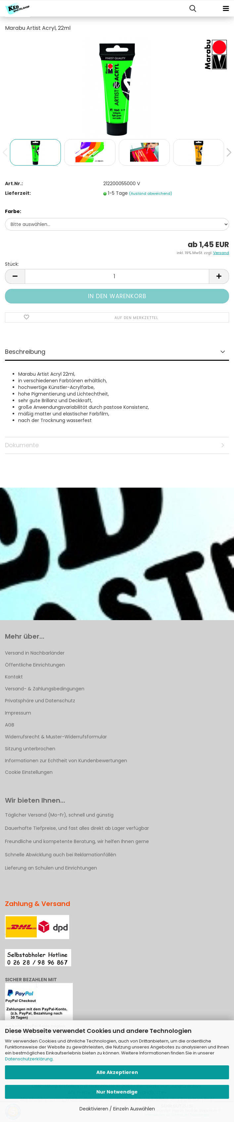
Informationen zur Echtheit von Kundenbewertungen (66, 760)
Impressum (18, 713)
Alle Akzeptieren (117, 1072)
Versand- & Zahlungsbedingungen (44, 688)
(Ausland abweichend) (150, 193)
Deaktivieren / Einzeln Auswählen (117, 1108)
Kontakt (14, 676)
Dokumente (22, 445)
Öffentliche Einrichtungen (35, 665)
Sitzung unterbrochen (30, 748)
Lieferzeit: (18, 193)
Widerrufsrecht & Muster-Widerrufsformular (56, 736)
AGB (9, 724)
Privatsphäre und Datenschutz (40, 700)
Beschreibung (25, 351)
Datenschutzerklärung (29, 1059)
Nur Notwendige (117, 1092)
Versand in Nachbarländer (35, 653)
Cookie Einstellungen (29, 772)
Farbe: (13, 211)
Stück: (12, 264)
